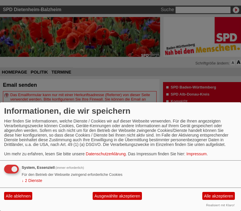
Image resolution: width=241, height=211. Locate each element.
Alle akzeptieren (218, 196)
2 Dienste (32, 180)
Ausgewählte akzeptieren (117, 196)
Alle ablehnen (18, 196)
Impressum (196, 154)
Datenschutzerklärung (106, 154)
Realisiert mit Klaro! (220, 205)
